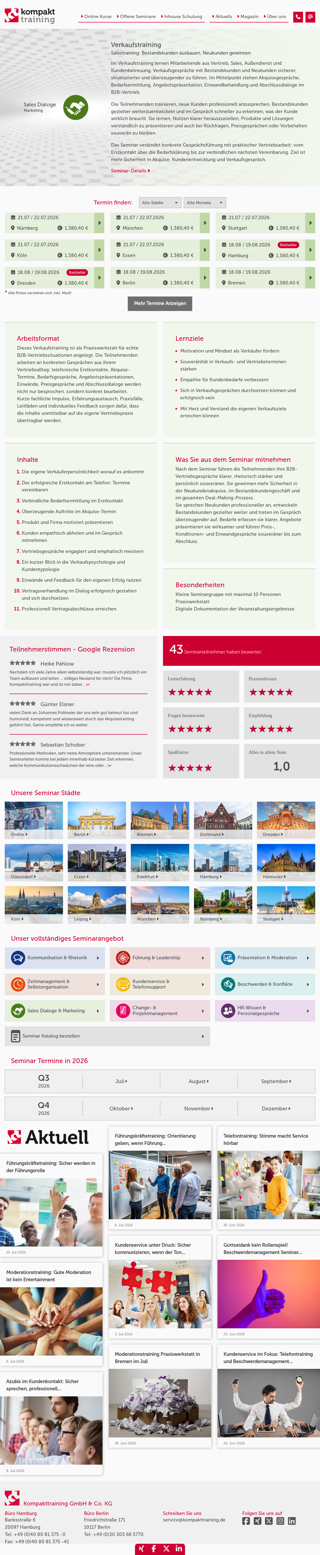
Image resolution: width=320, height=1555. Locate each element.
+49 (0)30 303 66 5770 (118, 1534)
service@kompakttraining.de (194, 1520)
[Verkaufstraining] (298, 17)
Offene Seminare (136, 16)
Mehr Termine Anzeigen (160, 303)
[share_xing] (141, 1549)
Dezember (276, 1108)
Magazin (247, 16)
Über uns (275, 16)
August (199, 1081)
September (276, 1081)
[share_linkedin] (178, 1549)
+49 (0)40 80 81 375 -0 (40, 1534)
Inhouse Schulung (181, 16)
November (198, 1108)
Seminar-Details (130, 171)
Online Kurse (96, 16)
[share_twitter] (166, 1549)
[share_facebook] (154, 1549)
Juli (121, 1081)
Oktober (121, 1108)
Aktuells (222, 16)
